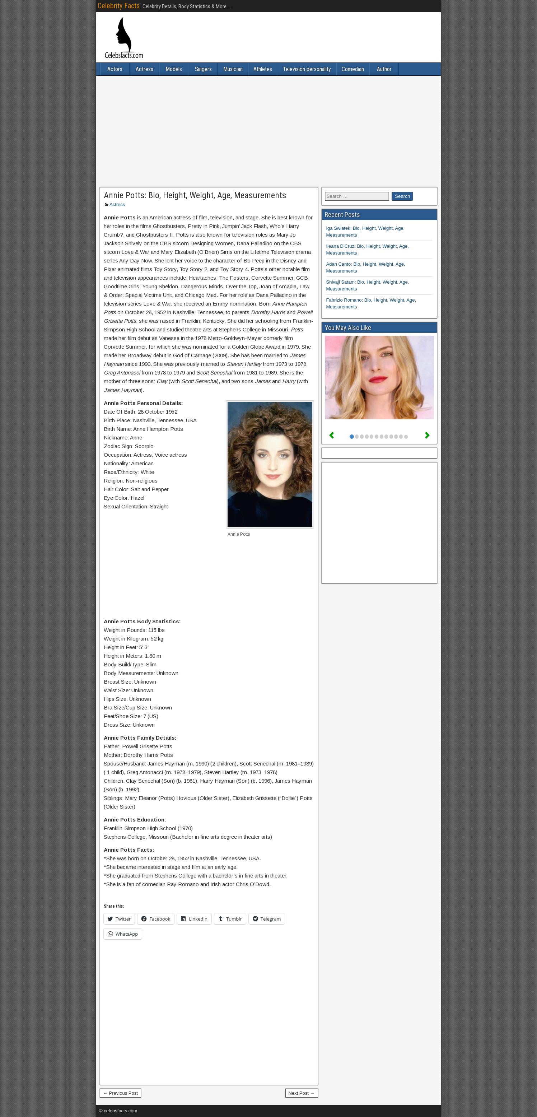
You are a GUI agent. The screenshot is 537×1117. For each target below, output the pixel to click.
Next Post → (302, 1093)
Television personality (307, 69)
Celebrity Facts (119, 5)
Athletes (262, 69)
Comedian (353, 69)
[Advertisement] (268, 131)
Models (173, 69)
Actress (144, 69)
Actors (114, 69)
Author (384, 69)
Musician (233, 69)
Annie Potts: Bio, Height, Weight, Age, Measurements (195, 195)
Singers (203, 69)
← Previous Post (120, 1093)
